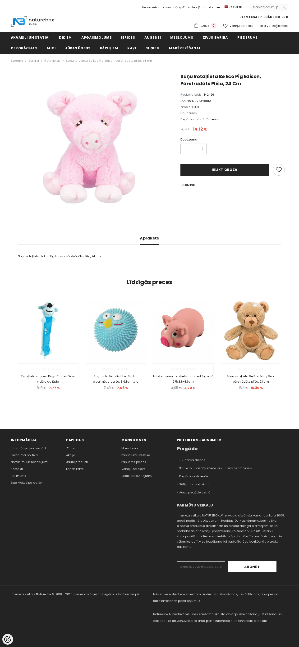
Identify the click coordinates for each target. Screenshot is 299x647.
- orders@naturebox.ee (202, 7)
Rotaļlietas (52, 61)
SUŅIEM (33, 61)
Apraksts (149, 238)
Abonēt (261, 566)
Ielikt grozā (224, 169)
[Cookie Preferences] (7, 639)
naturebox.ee (163, 634)
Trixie (195, 107)
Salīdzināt (187, 185)
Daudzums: (189, 139)
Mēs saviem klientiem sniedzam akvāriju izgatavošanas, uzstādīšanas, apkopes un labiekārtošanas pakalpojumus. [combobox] (215, 597)
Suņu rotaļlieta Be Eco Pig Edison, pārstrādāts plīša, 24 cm (109, 61)
